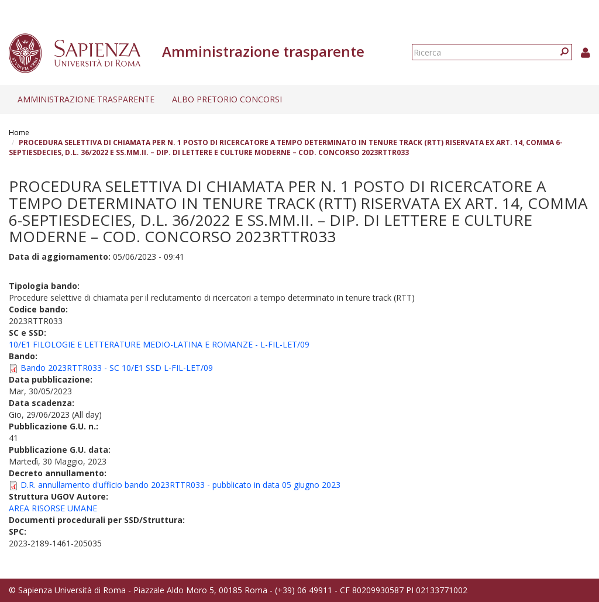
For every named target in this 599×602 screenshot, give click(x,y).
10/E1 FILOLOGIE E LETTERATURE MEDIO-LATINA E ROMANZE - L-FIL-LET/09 (159, 344)
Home (19, 132)
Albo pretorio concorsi (227, 99)
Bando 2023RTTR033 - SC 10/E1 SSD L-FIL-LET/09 (116, 367)
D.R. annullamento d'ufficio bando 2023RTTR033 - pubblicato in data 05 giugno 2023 (180, 484)
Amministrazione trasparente (86, 99)
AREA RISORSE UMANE (53, 508)
